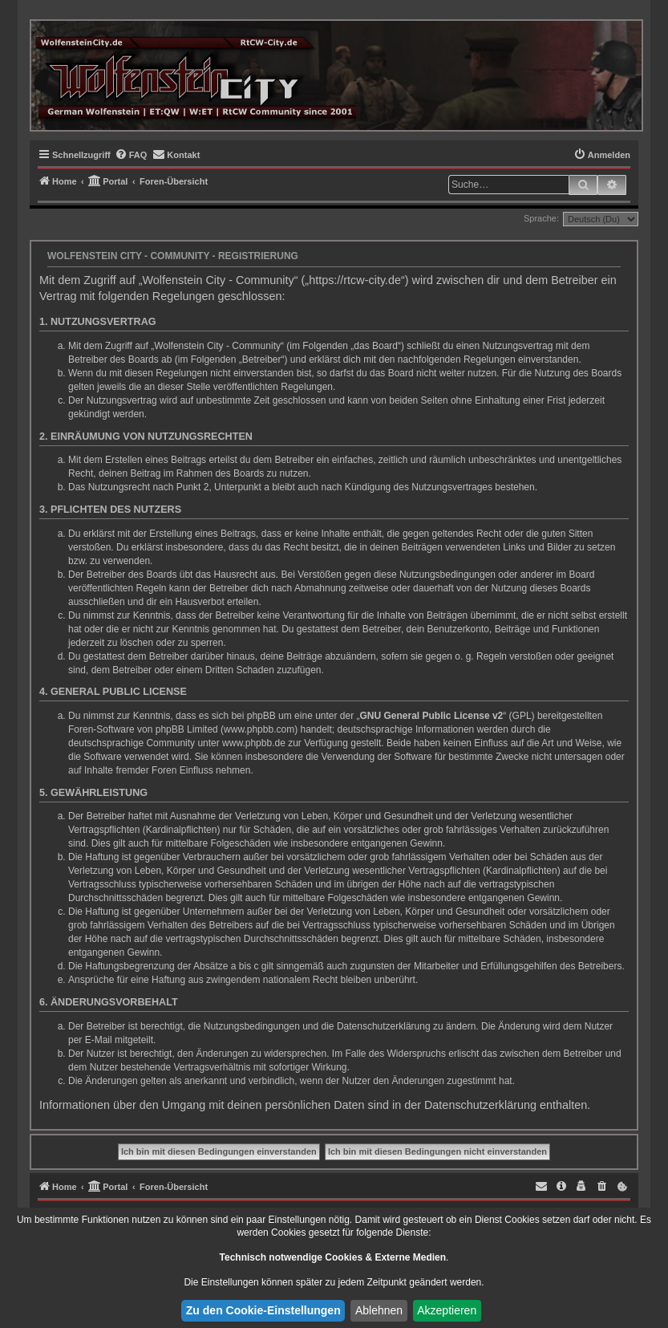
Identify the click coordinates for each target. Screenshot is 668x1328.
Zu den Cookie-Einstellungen (263, 1310)
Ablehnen (379, 1310)
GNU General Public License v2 (432, 715)
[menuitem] (131, 155)
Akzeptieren (446, 1310)
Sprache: (541, 218)
